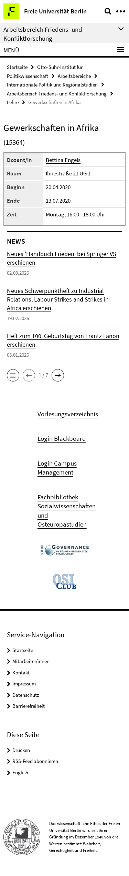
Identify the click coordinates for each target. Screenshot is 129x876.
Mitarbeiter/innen (31, 661)
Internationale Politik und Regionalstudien (52, 84)
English (20, 772)
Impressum (24, 683)
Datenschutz (25, 695)
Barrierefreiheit (28, 706)
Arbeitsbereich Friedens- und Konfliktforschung (57, 93)
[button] (13, 375)
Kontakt (21, 672)
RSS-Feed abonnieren (35, 761)
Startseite (17, 67)
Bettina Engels (63, 160)
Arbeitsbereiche (74, 76)
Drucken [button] (21, 750)
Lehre (13, 102)
